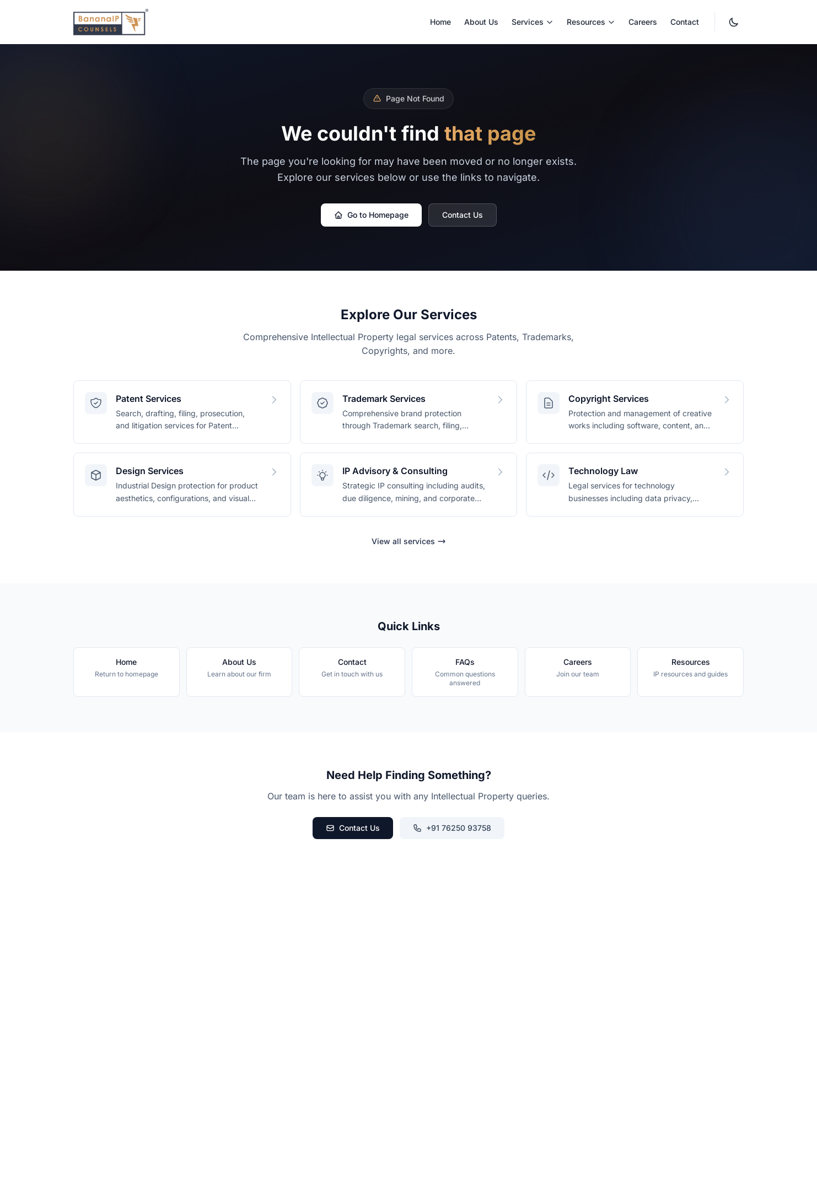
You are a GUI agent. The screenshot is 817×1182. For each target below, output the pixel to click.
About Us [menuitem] (481, 21)
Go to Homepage (371, 214)
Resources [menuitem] (591, 21)
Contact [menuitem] (684, 21)
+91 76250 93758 (452, 827)
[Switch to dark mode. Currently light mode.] (734, 22)
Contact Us (462, 214)
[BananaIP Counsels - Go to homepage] (110, 22)
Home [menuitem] (440, 21)
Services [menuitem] (532, 21)
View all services (409, 541)
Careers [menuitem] (642, 21)
